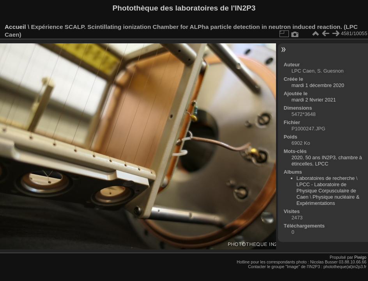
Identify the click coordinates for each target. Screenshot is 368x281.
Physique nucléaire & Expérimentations (328, 200)
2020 (297, 157)
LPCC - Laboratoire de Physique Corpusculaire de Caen (326, 190)
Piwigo (360, 257)
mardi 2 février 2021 (314, 100)
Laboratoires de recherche (326, 178)
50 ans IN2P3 (320, 157)
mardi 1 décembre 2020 (318, 85)
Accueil (15, 26)
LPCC (321, 164)
